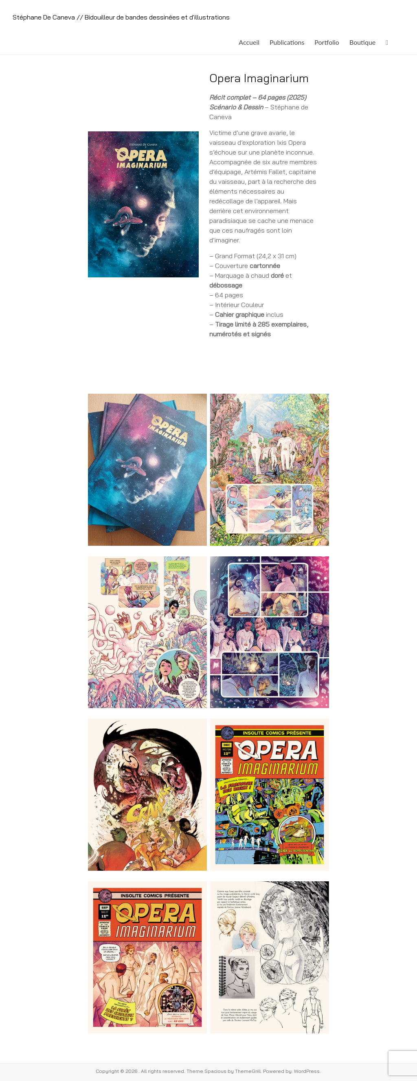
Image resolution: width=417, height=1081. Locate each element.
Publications (287, 42)
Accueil (249, 42)
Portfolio (326, 42)
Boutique (362, 42)
